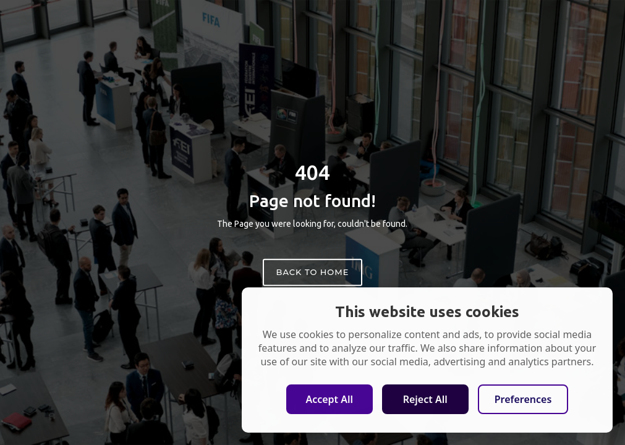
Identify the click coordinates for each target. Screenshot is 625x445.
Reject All (425, 399)
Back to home (312, 272)
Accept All (329, 399)
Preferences (523, 399)
